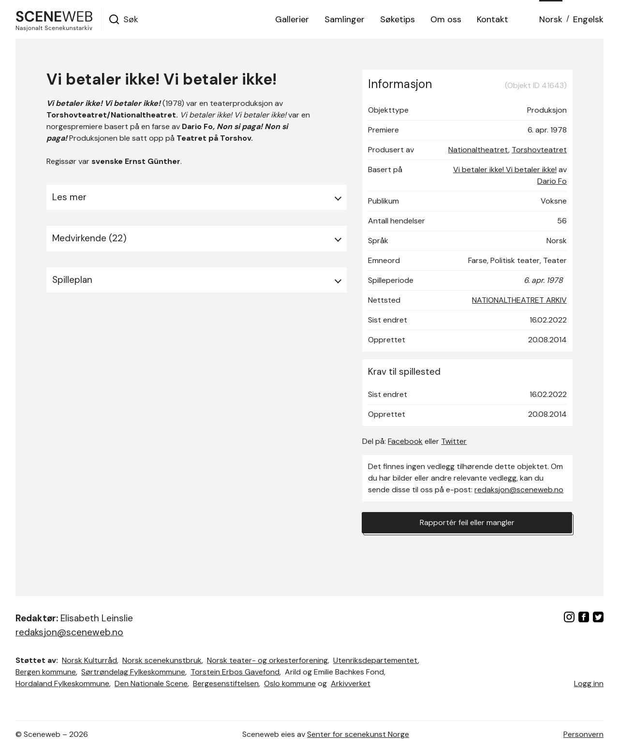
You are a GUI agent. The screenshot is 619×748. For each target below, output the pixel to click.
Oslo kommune (290, 683)
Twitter (454, 441)
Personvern (583, 734)
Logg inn (589, 683)
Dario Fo (552, 181)
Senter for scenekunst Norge (358, 734)
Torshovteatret (539, 150)
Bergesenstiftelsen (226, 683)
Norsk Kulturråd (89, 660)
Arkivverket (350, 683)
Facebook (405, 441)
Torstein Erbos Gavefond (235, 672)
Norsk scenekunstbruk (162, 660)
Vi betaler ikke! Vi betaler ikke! (505, 169)
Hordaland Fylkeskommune (62, 683)
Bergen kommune (45, 672)
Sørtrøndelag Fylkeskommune (133, 672)
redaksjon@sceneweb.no (518, 489)
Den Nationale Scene (151, 683)
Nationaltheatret (478, 150)
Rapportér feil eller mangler (467, 522)
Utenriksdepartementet (375, 660)
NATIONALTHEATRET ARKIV (519, 300)
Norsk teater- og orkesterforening (267, 660)
